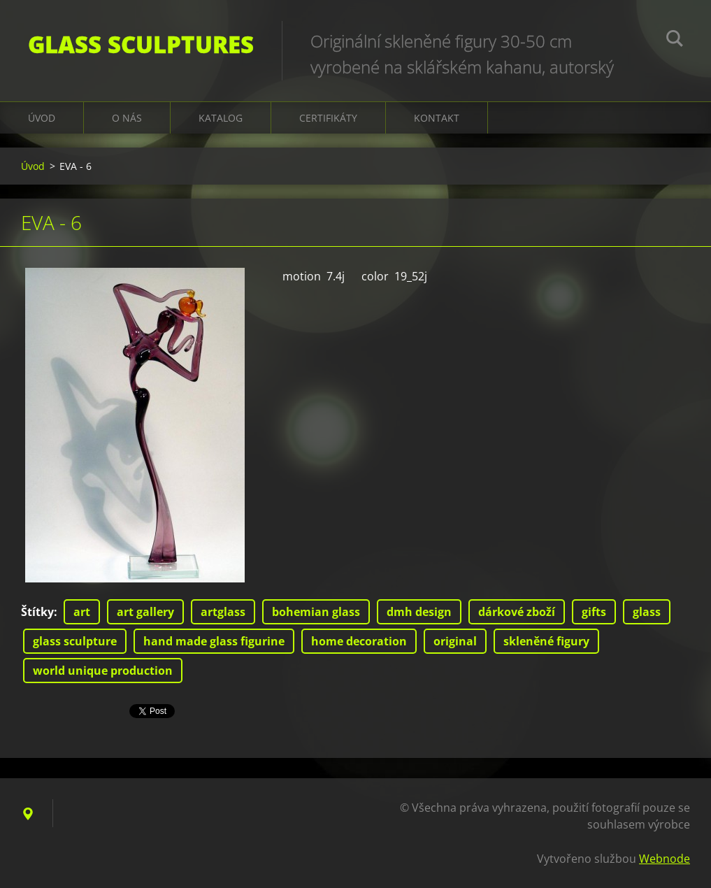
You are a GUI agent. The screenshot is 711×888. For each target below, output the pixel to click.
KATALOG (221, 117)
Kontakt (436, 117)
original (455, 641)
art (81, 612)
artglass (223, 612)
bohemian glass (316, 612)
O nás (127, 117)
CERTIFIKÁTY (328, 117)
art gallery (145, 612)
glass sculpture (75, 641)
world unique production (103, 670)
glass (647, 612)
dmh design (419, 612)
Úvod (41, 117)
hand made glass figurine (214, 641)
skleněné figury (546, 641)
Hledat (674, 40)
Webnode (664, 858)
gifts (594, 612)
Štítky (37, 612)
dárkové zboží (516, 612)
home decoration (359, 641)
